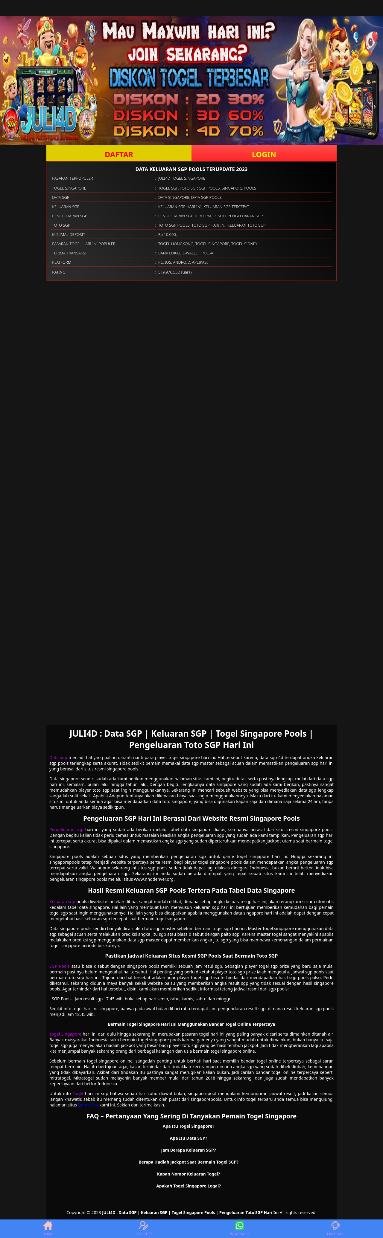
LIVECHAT (335, 1229)
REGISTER (144, 1229)
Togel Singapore (65, 1034)
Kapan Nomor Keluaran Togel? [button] (188, 1174)
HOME (47, 1229)
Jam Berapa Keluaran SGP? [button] (188, 1150)
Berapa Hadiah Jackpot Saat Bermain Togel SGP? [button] (188, 1162)
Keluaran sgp (62, 901)
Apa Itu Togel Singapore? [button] (189, 1126)
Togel (78, 1093)
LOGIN (264, 154)
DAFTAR (119, 154)
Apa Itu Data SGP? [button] (188, 1138)
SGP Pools (59, 966)
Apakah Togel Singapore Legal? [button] (188, 1186)
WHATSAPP (239, 1229)
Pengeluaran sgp (66, 829)
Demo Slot (88, 1105)
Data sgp (58, 757)
